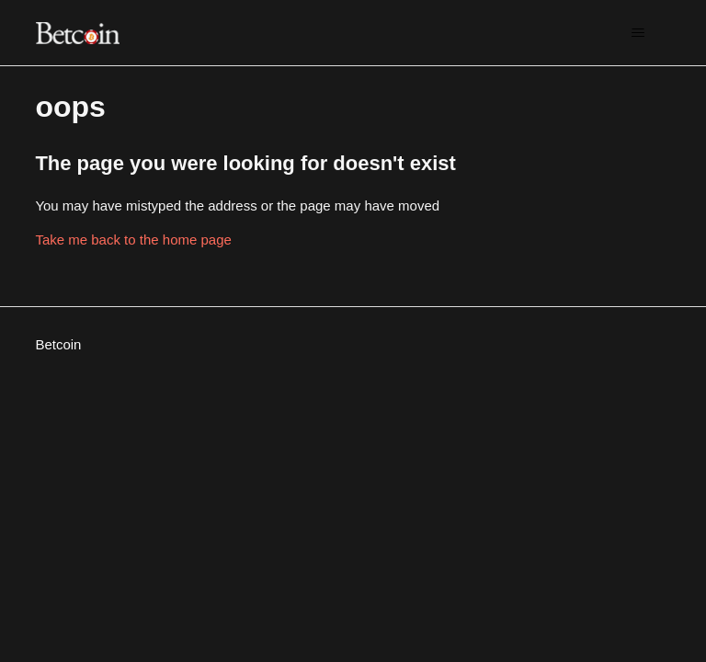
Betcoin (58, 344)
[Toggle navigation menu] (638, 33)
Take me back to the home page (133, 239)
